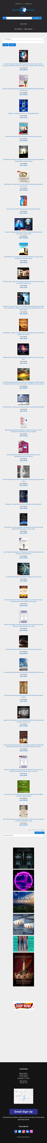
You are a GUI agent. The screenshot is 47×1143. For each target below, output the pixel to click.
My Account (18, 29)
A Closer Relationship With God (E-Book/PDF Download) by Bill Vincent (24, 672)
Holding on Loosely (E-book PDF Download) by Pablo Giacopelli (23, 504)
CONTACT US (18, 3)
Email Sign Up (28, 29)
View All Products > (39, 832)
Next (42, 830)
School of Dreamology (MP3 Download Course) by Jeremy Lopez (23, 136)
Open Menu (23, 24)
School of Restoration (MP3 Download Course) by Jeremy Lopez (24, 649)
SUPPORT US (28, 3)
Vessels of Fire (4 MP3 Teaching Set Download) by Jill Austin (23, 209)
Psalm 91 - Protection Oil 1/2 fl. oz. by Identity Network (23, 113)
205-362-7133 (23, 1082)
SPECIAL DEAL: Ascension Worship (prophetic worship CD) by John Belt (23, 407)
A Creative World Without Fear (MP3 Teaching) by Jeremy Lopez (23, 576)
